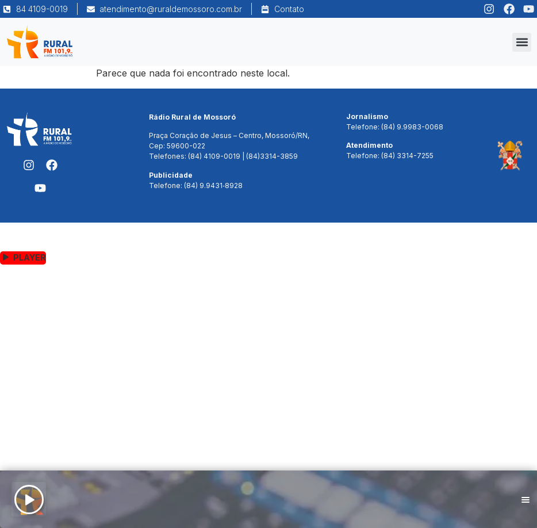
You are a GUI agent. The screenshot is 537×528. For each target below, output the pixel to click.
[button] (521, 42)
